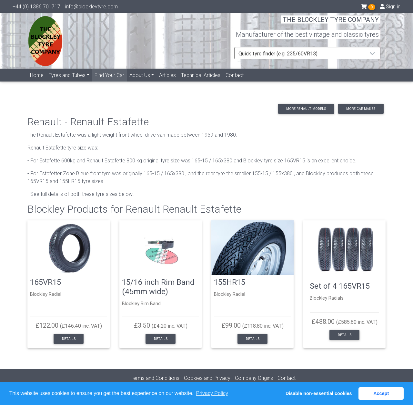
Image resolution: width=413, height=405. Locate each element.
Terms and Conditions (155, 378)
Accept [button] (381, 393)
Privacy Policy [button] (212, 393)
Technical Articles (200, 83)
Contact (235, 83)
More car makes (360, 109)
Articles (167, 83)
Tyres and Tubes (67, 83)
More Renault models (306, 109)
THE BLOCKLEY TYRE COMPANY (331, 24)
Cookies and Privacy (207, 378)
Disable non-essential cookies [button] (319, 393)
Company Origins (254, 378)
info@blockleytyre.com (91, 8)
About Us (139, 83)
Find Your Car (111, 82)
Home (37, 83)
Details (69, 339)
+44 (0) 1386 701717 (36, 8)
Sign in (390, 8)
